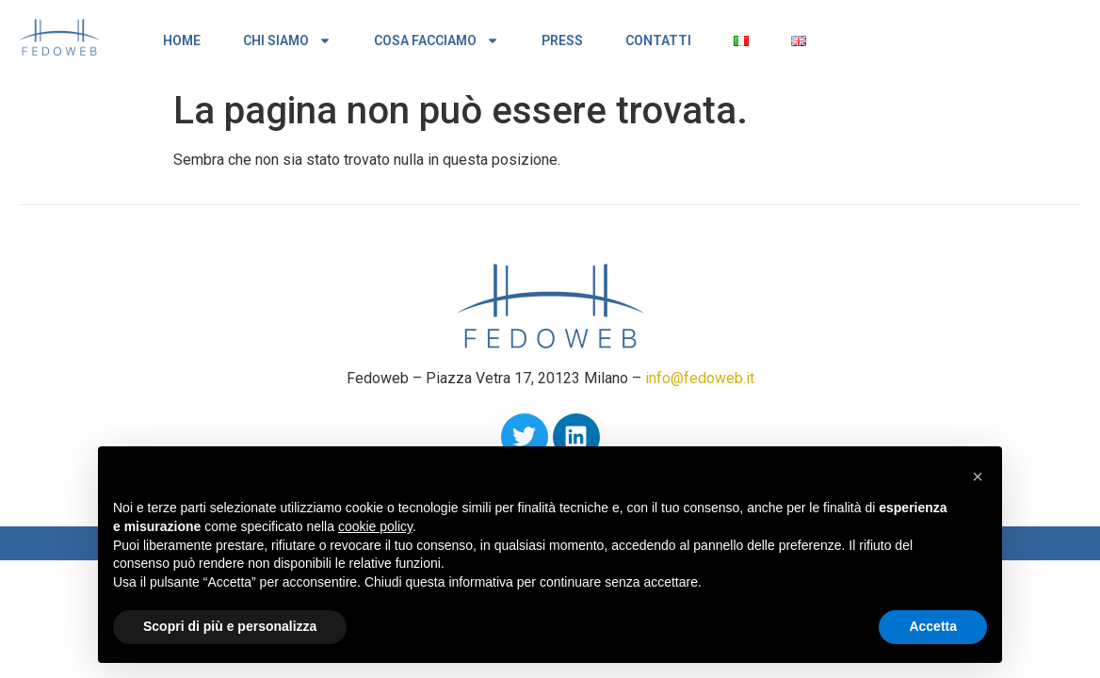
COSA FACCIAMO (436, 40)
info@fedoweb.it (699, 378)
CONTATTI (658, 40)
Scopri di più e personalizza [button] (229, 626)
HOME (182, 40)
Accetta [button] (933, 626)
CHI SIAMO (287, 40)
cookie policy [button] (375, 526)
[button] (977, 476)
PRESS (562, 40)
